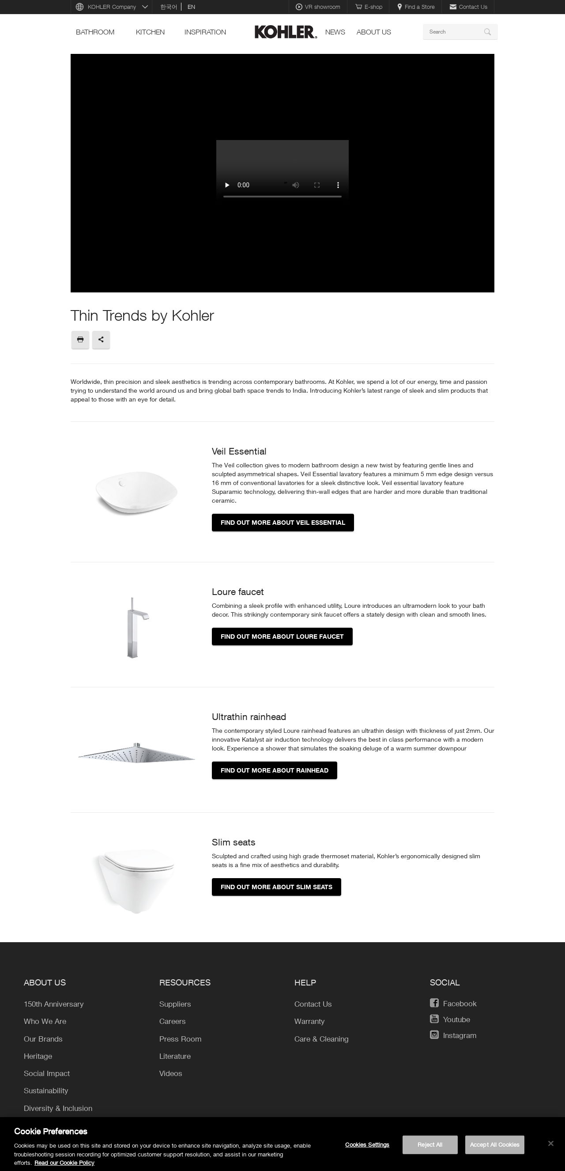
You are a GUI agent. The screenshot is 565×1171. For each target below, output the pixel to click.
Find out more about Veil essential (283, 522)
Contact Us (468, 6)
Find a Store (416, 6)
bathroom (95, 32)
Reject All (430, 1148)
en (191, 6)
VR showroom (318, 6)
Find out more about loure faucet (282, 636)
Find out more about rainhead (274, 770)
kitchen (150, 32)
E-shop (368, 6)
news (335, 32)
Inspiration (205, 32)
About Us (374, 32)
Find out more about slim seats (276, 887)
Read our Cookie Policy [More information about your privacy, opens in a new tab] (64, 1166)
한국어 (168, 6)
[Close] (551, 1147)
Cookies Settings (367, 1148)
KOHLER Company (112, 6)
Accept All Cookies (495, 1148)
